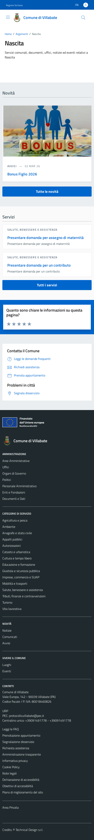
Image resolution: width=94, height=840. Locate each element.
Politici (6, 479)
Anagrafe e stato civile (17, 533)
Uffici (5, 467)
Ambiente (8, 526)
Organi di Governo (14, 473)
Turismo (7, 602)
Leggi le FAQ (10, 729)
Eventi (6, 671)
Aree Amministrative (16, 460)
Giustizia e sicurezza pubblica (21, 570)
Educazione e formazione (18, 564)
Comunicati (9, 636)
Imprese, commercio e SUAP (20, 577)
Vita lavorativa (11, 608)
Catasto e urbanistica (16, 552)
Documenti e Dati (13, 498)
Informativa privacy (15, 760)
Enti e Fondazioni (13, 492)
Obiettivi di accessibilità (17, 786)
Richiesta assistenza (15, 748)
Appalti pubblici (12, 539)
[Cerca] (83, 17)
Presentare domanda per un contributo (39, 265)
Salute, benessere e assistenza (32, 230)
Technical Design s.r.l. (29, 829)
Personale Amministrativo (19, 486)
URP (5, 711)
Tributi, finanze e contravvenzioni (23, 596)
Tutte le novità (47, 191)
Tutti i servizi (47, 285)
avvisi (12, 166)
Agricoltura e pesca (14, 520)
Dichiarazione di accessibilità (20, 779)
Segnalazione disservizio (18, 741)
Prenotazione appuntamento (21, 735)
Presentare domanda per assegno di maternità (45, 237)
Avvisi (6, 643)
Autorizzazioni (11, 545)
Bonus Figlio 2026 (22, 174)
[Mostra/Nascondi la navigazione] (8, 17)
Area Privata (10, 807)
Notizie (7, 630)
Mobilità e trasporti (14, 583)
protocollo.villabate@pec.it (26, 715)
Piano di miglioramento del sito (22, 792)
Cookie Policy (11, 767)
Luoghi (6, 664)
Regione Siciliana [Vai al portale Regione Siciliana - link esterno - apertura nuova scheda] (14, 5)
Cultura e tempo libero (17, 558)
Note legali (9, 773)
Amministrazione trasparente (21, 754)
